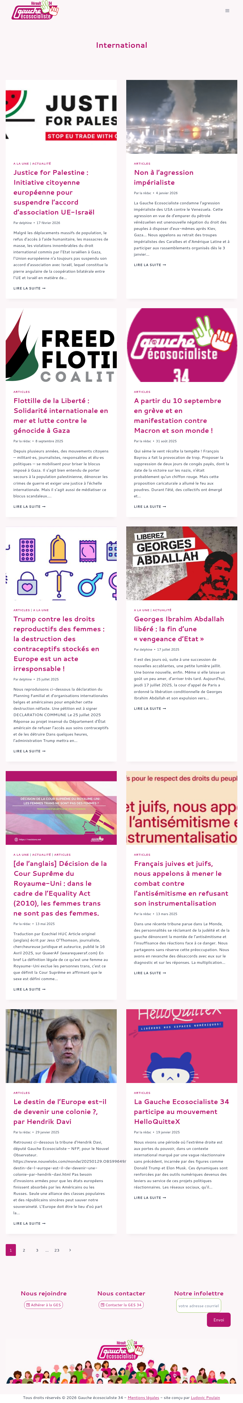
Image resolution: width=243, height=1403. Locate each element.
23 (57, 1250)
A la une (21, 164)
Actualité (41, 164)
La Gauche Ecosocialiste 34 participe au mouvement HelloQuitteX (181, 1111)
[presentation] (61, 117)
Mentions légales (143, 1397)
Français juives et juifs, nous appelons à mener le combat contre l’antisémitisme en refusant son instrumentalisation (181, 883)
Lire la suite (29, 288)
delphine (25, 222)
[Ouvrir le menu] (227, 10)
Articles (142, 164)
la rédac (145, 193)
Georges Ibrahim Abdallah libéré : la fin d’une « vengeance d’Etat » (179, 628)
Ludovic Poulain (205, 1397)
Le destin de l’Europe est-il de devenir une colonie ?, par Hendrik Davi (60, 1111)
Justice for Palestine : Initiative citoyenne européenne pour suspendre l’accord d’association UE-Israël (54, 192)
